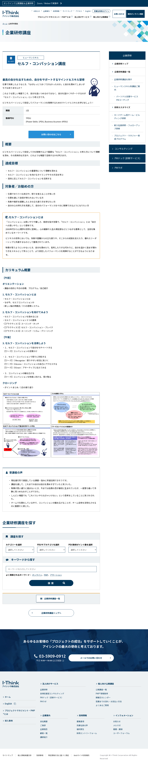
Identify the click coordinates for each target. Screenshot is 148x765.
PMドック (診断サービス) (127, 158)
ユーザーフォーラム (121, 733)
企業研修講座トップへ (51, 613)
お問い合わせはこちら (51, 134)
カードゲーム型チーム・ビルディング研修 (127, 117)
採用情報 (56, 11)
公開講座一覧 (101, 689)
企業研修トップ (121, 63)
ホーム (5, 23)
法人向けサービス (81, 17)
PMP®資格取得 (102, 693)
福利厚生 (80, 729)
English (88, 11)
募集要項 (80, 721)
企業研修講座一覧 (50, 598)
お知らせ (37, 11)
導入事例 (9, 720)
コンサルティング (124, 148)
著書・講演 (117, 729)
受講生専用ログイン (101, 11)
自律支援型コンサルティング (52, 693)
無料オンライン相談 (135, 14)
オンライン (37, 574)
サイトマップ (67, 11)
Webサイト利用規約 (81, 755)
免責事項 (39, 755)
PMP (46, 574)
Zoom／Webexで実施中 (49, 3)
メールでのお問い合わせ (91, 660)
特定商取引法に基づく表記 (58, 755)
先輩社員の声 (82, 725)
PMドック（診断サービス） (51, 697)
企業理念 (44, 729)
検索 (51, 583)
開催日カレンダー (103, 697)
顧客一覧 (44, 733)
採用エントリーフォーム (87, 733)
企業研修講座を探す (123, 79)
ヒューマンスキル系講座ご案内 (127, 88)
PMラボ (118, 167)
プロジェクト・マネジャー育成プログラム (127, 137)
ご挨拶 (43, 725)
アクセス (79, 11)
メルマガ (117, 725)
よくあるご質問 (102, 705)
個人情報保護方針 (25, 755)
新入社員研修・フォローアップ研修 (127, 127)
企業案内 (46, 11)
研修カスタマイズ (122, 107)
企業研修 (44, 689)
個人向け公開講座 (100, 17)
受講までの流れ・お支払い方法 (109, 701)
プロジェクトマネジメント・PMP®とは (54, 17)
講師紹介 (44, 737)
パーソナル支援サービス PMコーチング (127, 98)
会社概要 (44, 721)
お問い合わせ (119, 14)
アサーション (56, 574)
